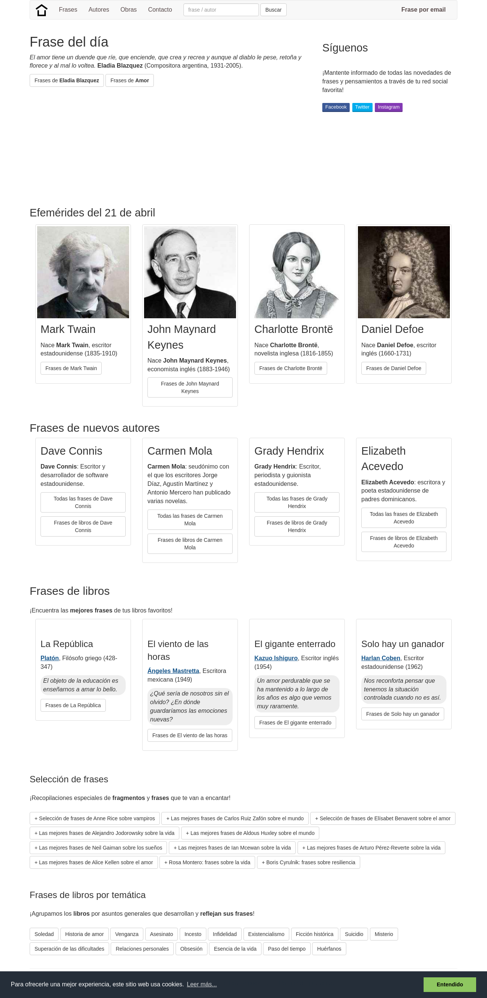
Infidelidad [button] (225, 934)
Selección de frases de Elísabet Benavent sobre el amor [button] (385, 818)
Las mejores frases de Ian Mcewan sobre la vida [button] (234, 848)
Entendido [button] (450, 984)
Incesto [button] (193, 934)
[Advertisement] (166, 147)
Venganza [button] (126, 934)
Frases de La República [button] (73, 705)
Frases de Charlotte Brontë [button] (290, 368)
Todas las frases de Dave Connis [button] (83, 502)
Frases (68, 9)
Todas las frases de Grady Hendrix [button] (297, 502)
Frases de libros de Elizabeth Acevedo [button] (404, 542)
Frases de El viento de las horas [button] (189, 735)
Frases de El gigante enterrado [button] (295, 723)
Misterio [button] (384, 934)
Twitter (362, 107)
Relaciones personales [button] (142, 949)
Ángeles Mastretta (173, 671)
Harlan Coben (380, 658)
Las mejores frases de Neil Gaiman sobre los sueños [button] (100, 848)
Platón (50, 658)
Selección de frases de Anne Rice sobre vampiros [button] (97, 818)
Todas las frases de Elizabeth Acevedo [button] (404, 518)
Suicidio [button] (354, 934)
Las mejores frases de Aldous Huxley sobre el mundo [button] (253, 833)
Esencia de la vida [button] (235, 949)
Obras (128, 9)
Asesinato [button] (161, 934)
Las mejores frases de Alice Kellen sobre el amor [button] (96, 862)
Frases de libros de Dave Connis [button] (83, 526)
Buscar (273, 10)
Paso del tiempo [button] (286, 949)
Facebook (336, 107)
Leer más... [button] (202, 984)
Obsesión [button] (191, 949)
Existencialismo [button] (266, 934)
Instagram (389, 107)
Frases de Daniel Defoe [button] (393, 368)
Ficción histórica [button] (315, 934)
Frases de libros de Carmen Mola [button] (190, 543)
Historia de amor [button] (84, 934)
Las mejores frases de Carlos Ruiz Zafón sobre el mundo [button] (237, 818)
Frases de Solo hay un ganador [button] (402, 714)
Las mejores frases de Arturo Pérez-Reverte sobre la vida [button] (373, 848)
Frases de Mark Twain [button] (71, 368)
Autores (99, 9)
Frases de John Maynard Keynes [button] (190, 387)
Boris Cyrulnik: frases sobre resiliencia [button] (310, 862)
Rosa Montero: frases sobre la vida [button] (209, 862)
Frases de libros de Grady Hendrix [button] (297, 526)
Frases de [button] (67, 80)
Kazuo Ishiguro (276, 658)
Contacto (160, 9)
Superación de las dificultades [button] (69, 949)
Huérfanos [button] (329, 949)
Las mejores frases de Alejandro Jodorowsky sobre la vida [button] (106, 833)
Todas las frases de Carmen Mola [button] (189, 519)
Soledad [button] (44, 934)
